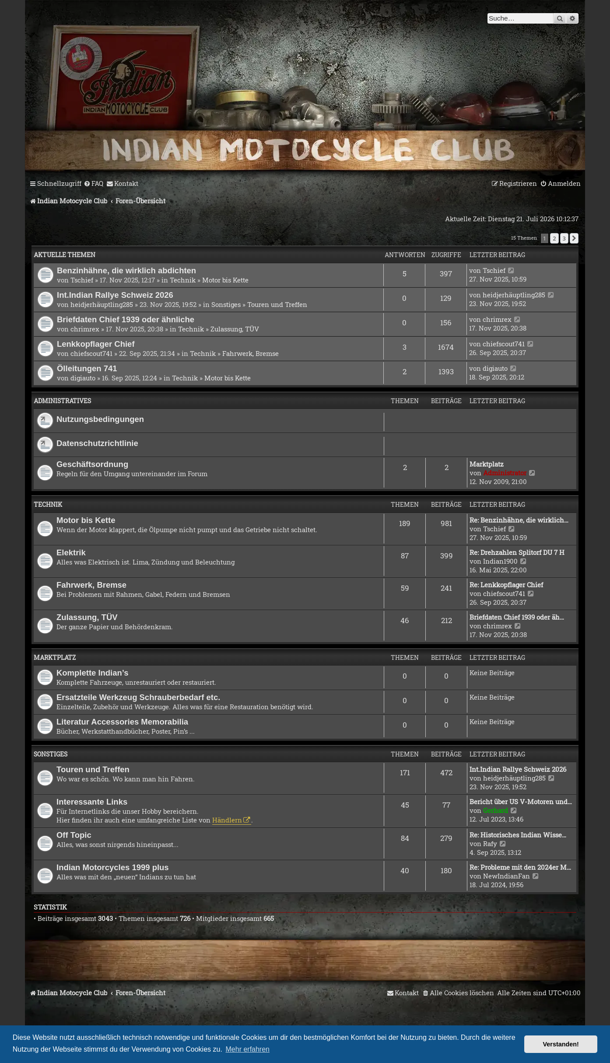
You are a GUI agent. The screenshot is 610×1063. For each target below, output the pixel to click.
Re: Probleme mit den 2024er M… (520, 867)
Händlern (227, 820)
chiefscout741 (91, 353)
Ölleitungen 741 (87, 368)
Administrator (504, 472)
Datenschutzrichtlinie (97, 443)
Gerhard (495, 810)
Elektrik (71, 552)
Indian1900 (500, 561)
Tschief (81, 279)
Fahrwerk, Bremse (250, 353)
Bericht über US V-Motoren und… (521, 801)
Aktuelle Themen (64, 255)
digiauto (82, 377)
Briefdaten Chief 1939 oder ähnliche (125, 319)
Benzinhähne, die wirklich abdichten (126, 270)
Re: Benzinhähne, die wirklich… (519, 520)
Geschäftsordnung (92, 464)
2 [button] (554, 238)
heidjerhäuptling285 (101, 304)
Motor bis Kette (225, 279)
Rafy (490, 843)
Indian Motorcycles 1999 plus (112, 867)
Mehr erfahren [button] (248, 1049)
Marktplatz (487, 464)
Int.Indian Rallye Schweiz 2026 (115, 295)
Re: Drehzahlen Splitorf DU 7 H (517, 552)
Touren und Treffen (277, 304)
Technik (183, 279)
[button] (574, 238)
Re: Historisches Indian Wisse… (518, 834)
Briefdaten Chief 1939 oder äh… (517, 617)
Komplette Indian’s (92, 672)
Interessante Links (91, 801)
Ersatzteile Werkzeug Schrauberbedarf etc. (138, 697)
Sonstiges (226, 304)
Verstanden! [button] (561, 1044)
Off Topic (73, 835)
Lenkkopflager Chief (96, 344)
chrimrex (84, 328)
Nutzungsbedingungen (100, 419)
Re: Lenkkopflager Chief (506, 584)
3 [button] (564, 238)
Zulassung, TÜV (234, 328)
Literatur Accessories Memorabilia (122, 721)
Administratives (62, 401)
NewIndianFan (506, 875)
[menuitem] (93, 183)
